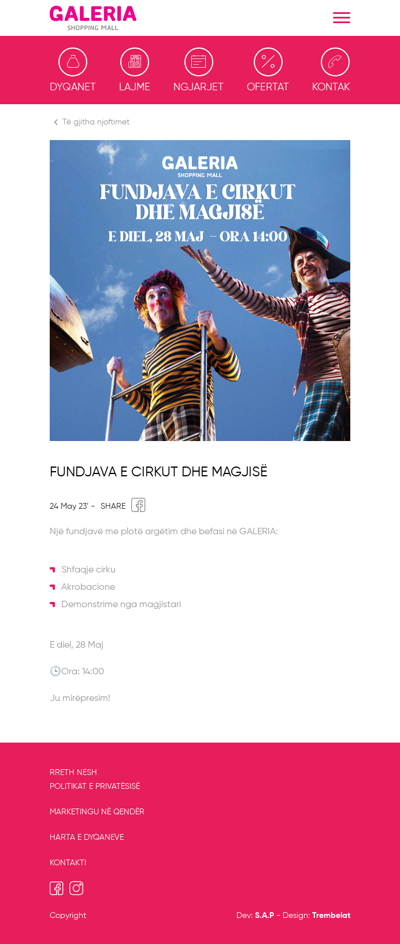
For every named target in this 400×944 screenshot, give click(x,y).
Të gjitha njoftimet (89, 122)
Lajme (134, 70)
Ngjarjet (198, 70)
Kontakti (335, 70)
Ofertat (268, 70)
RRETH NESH (73, 773)
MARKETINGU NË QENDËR (97, 812)
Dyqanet (73, 70)
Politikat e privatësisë (95, 787)
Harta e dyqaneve (87, 837)
